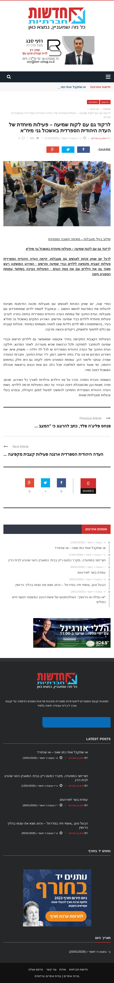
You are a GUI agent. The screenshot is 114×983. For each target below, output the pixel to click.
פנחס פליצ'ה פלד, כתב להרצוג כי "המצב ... (72, 426)
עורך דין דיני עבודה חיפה (60, 705)
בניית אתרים (71, 976)
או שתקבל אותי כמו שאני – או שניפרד (62, 752)
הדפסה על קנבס (16, 701)
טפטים (32, 701)
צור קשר (51, 969)
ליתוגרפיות (72, 701)
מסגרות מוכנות (55, 701)
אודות (62, 969)
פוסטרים (85, 701)
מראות (41, 701)
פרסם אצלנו (35, 969)
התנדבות (93, 102)
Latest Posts (98, 739)
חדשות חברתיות (78, 969)
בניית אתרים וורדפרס (48, 976)
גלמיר (40, 705)
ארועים (105, 102)
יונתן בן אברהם (98, 138)
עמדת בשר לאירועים (74, 799)
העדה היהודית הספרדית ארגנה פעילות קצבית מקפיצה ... (53, 454)
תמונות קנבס (100, 701)
